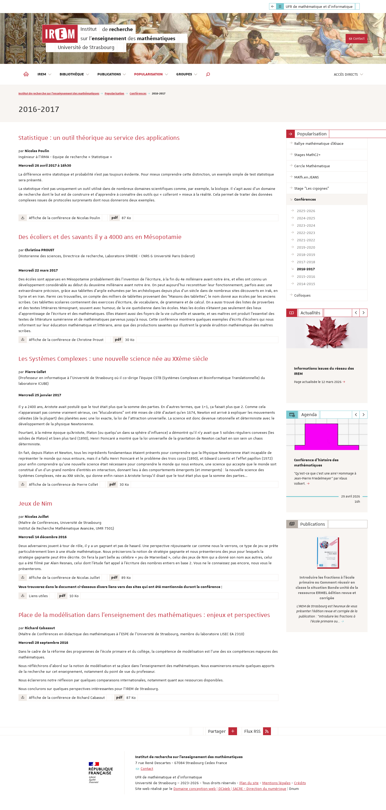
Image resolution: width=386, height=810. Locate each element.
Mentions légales (276, 783)
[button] (208, 74)
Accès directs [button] (349, 74)
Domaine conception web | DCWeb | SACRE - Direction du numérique (229, 788)
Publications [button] (112, 74)
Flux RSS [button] (252, 731)
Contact (356, 39)
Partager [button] (217, 731)
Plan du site (249, 783)
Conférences (138, 93)
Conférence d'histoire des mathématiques (316, 462)
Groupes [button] (187, 74)
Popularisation (114, 93)
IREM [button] (45, 74)
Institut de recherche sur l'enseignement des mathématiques (58, 93)
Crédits (300, 783)
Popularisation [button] (151, 74)
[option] (327, 360)
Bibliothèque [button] (75, 74)
